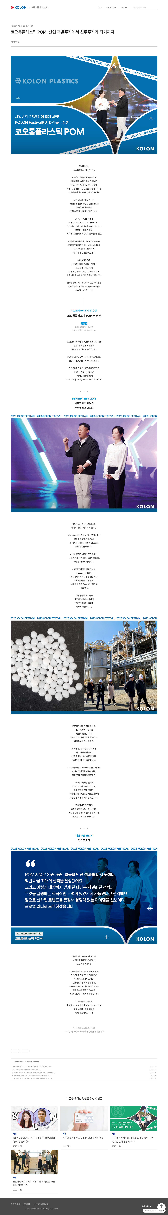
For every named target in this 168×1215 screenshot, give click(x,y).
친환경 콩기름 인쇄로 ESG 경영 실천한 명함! (25, 1069)
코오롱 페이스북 (126, 1206)
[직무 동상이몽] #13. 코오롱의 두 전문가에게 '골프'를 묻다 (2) (31, 1066)
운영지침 (27, 1204)
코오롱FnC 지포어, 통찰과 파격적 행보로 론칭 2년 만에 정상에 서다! (32, 1072)
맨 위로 (161, 1207)
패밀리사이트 (146, 1206)
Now (99, 7)
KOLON (17, 1209)
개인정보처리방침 (41, 1204)
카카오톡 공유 (142, 42)
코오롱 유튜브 (120, 1206)
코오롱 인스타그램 (132, 1206)
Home (13, 25)
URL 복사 (155, 42)
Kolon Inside (111, 7)
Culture (124, 7)
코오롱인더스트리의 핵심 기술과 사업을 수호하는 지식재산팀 (30, 1075)
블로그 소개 (15, 1204)
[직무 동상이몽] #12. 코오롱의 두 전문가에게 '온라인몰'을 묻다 (31, 1078)
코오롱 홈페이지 (113, 1206)
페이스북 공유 (136, 42)
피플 (31, 25)
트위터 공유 (149, 42)
